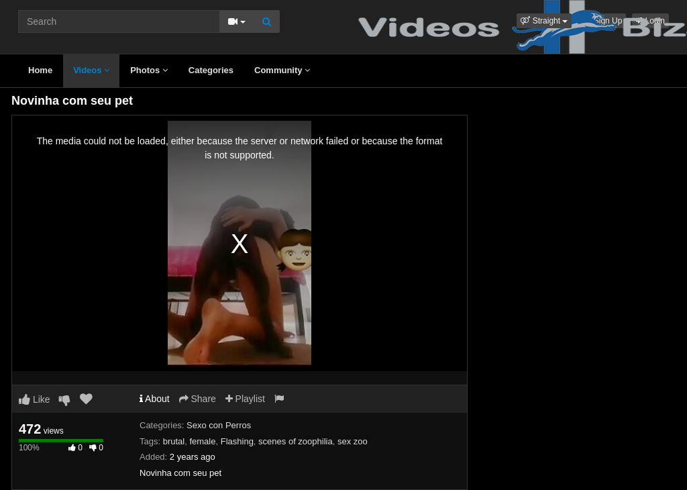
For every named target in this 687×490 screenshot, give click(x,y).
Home (40, 70)
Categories (211, 70)
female (202, 441)
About (155, 398)
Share (197, 398)
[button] (544, 20)
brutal (174, 441)
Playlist (245, 398)
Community (282, 70)
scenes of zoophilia (295, 441)
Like (34, 399)
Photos (149, 70)
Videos (91, 70)
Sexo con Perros (219, 425)
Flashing (237, 441)
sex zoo (352, 441)
